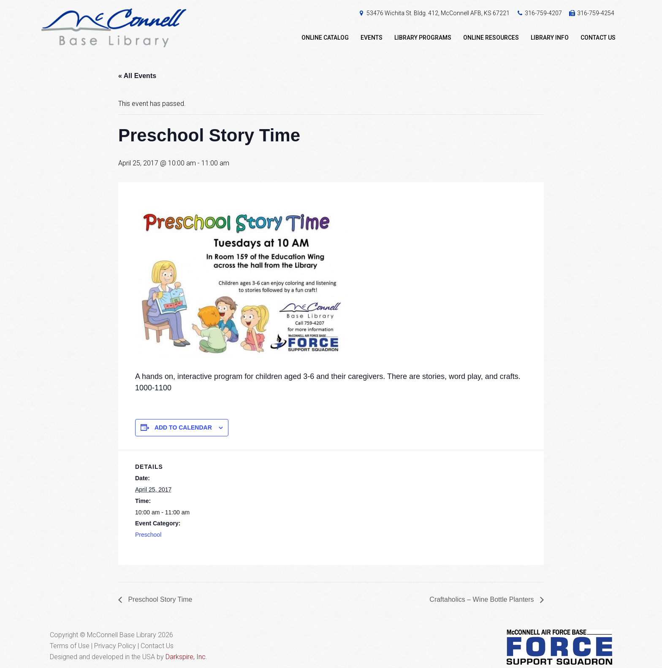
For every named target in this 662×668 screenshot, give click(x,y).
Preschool (148, 534)
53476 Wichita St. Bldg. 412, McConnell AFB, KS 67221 (438, 13)
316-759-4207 (543, 13)
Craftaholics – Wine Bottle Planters (482, 599)
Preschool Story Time (159, 599)
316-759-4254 (595, 13)
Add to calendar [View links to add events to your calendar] (183, 427)
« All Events (137, 75)
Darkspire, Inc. (186, 657)
